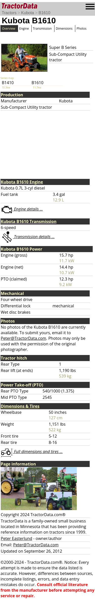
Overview (8, 28)
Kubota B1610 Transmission (28, 221)
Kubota (27, 13)
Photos (81, 28)
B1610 (44, 13)
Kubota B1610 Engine (22, 182)
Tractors (9, 13)
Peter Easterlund (16, 538)
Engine (24, 28)
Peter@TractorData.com (23, 338)
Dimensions (64, 28)
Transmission (42, 28)
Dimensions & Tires (20, 406)
